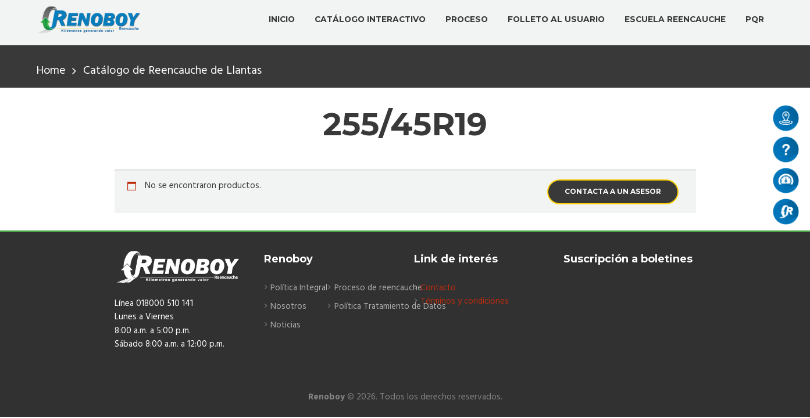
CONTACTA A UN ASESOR (613, 191)
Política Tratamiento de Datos (393, 307)
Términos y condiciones (464, 301)
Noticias (285, 326)
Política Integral (299, 288)
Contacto (438, 288)
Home (51, 71)
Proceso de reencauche (380, 288)
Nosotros (288, 307)
